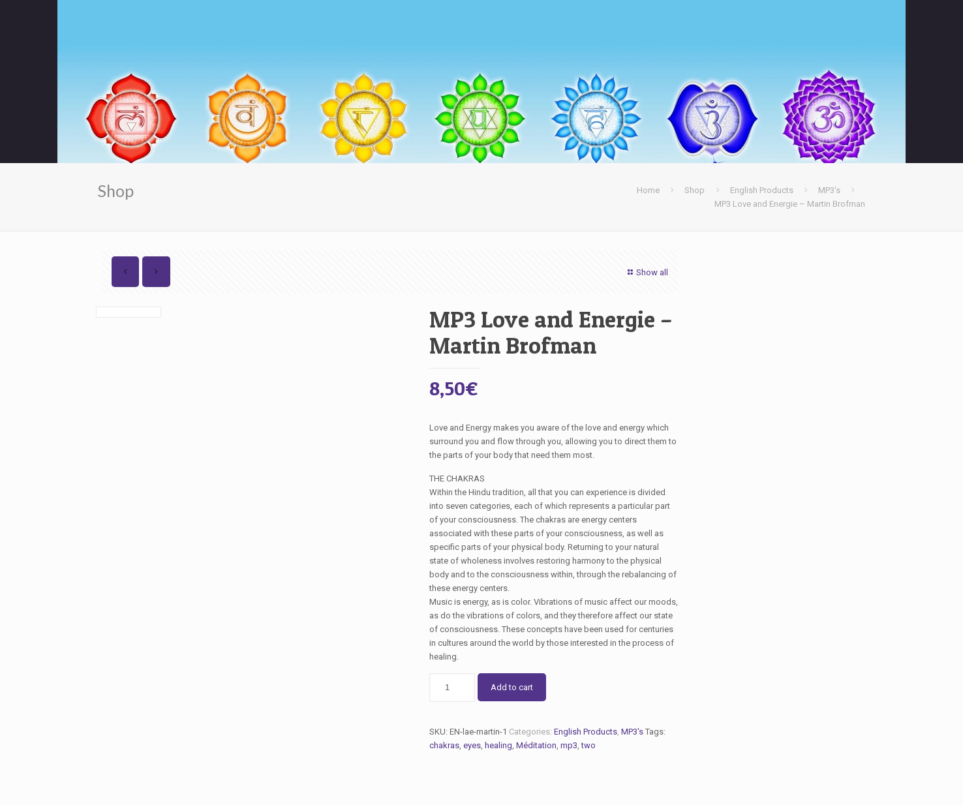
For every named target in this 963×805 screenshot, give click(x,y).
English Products (761, 190)
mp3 (568, 745)
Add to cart (512, 687)
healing (498, 745)
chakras (444, 745)
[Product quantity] (452, 687)
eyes (472, 745)
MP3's (829, 190)
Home (648, 190)
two (588, 745)
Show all (646, 272)
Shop (694, 190)
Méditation (536, 745)
